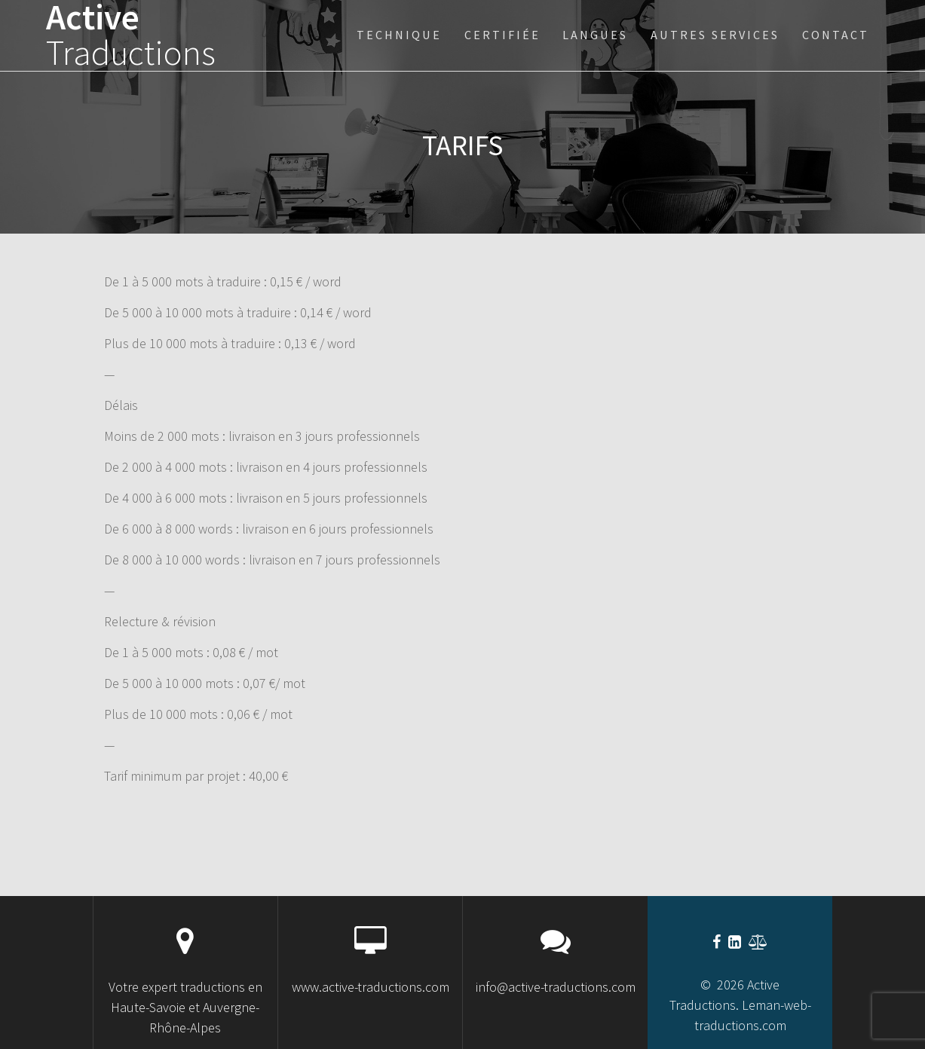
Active (131, 35)
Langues (595, 34)
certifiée (502, 34)
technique (399, 34)
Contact (835, 34)
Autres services (715, 34)
